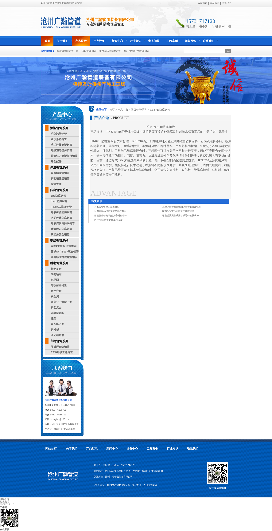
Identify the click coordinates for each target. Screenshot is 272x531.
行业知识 (135, 41)
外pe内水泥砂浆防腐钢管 (136, 51)
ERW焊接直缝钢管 (62, 352)
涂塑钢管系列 (59, 128)
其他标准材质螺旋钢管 (64, 257)
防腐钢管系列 (139, 109)
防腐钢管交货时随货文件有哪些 (178, 211)
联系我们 (208, 41)
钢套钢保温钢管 (60, 178)
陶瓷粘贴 (56, 274)
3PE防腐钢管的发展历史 (106, 206)
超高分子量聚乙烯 (61, 301)
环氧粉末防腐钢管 (61, 228)
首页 (47, 41)
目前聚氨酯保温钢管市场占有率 (110, 211)
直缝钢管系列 (59, 341)
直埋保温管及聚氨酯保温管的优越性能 (181, 206)
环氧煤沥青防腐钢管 (63, 223)
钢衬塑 (55, 329)
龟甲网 (55, 279)
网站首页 (51, 448)
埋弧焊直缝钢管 (60, 346)
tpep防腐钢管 (59, 201)
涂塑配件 (56, 161)
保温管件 (56, 184)
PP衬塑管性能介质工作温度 (108, 220)
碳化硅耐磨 (57, 335)
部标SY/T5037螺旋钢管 (65, 251)
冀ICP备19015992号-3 (118, 485)
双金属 (55, 296)
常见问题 (154, 41)
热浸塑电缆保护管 (61, 150)
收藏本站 (202, 3)
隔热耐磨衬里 (59, 285)
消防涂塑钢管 (59, 133)
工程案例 (172, 41)
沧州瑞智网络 (150, 485)
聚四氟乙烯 (57, 324)
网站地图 (214, 3)
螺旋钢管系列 (59, 240)
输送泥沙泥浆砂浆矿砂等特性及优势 (180, 215)
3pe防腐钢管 (58, 195)
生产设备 (99, 41)
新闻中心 (117, 41)
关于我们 (226, 3)
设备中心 (132, 448)
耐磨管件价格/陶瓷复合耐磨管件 (110, 215)
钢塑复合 (56, 307)
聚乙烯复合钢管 (60, 234)
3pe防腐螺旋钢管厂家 (67, 51)
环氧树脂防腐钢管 (61, 212)
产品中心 (123, 109)
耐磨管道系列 (59, 263)
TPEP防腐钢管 (89, 51)
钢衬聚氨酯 (57, 313)
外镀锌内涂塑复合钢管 (64, 155)
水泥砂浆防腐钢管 (61, 217)
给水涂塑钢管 (59, 139)
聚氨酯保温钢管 (60, 173)
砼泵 (53, 318)
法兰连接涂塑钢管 (61, 144)
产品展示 (81, 41)
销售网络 (190, 41)
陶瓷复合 (56, 268)
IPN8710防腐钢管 (160, 109)
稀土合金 (56, 290)
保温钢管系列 (59, 167)
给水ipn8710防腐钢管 (110, 51)
